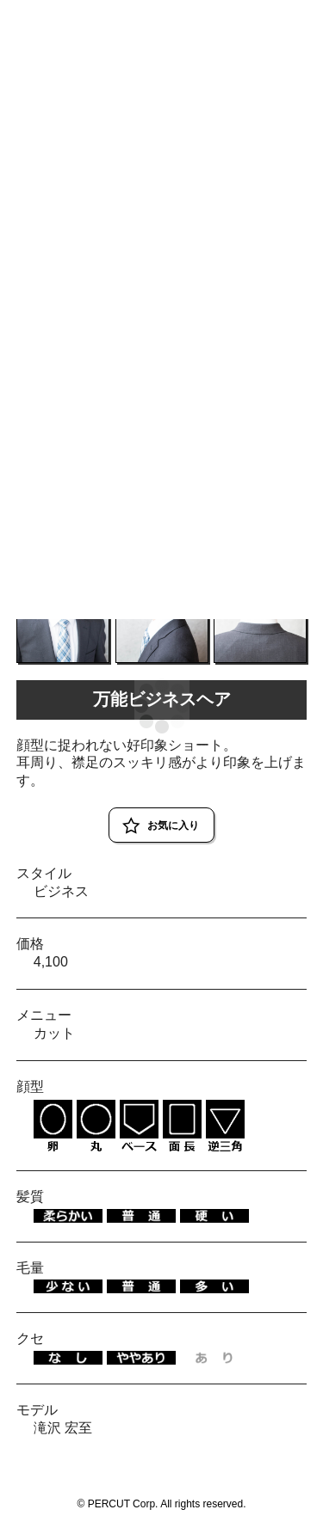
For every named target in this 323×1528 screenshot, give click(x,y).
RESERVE (281, 19)
